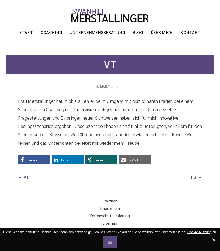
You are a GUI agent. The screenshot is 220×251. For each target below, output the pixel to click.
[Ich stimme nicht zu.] (213, 239)
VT (26, 177)
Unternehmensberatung (97, 32)
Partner (110, 200)
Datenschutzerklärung (110, 215)
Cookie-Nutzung (199, 232)
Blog (138, 32)
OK (110, 242)
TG (193, 177)
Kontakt (190, 32)
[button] (34, 159)
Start (26, 32)
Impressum (110, 208)
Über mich (162, 32)
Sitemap (110, 223)
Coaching (51, 32)
